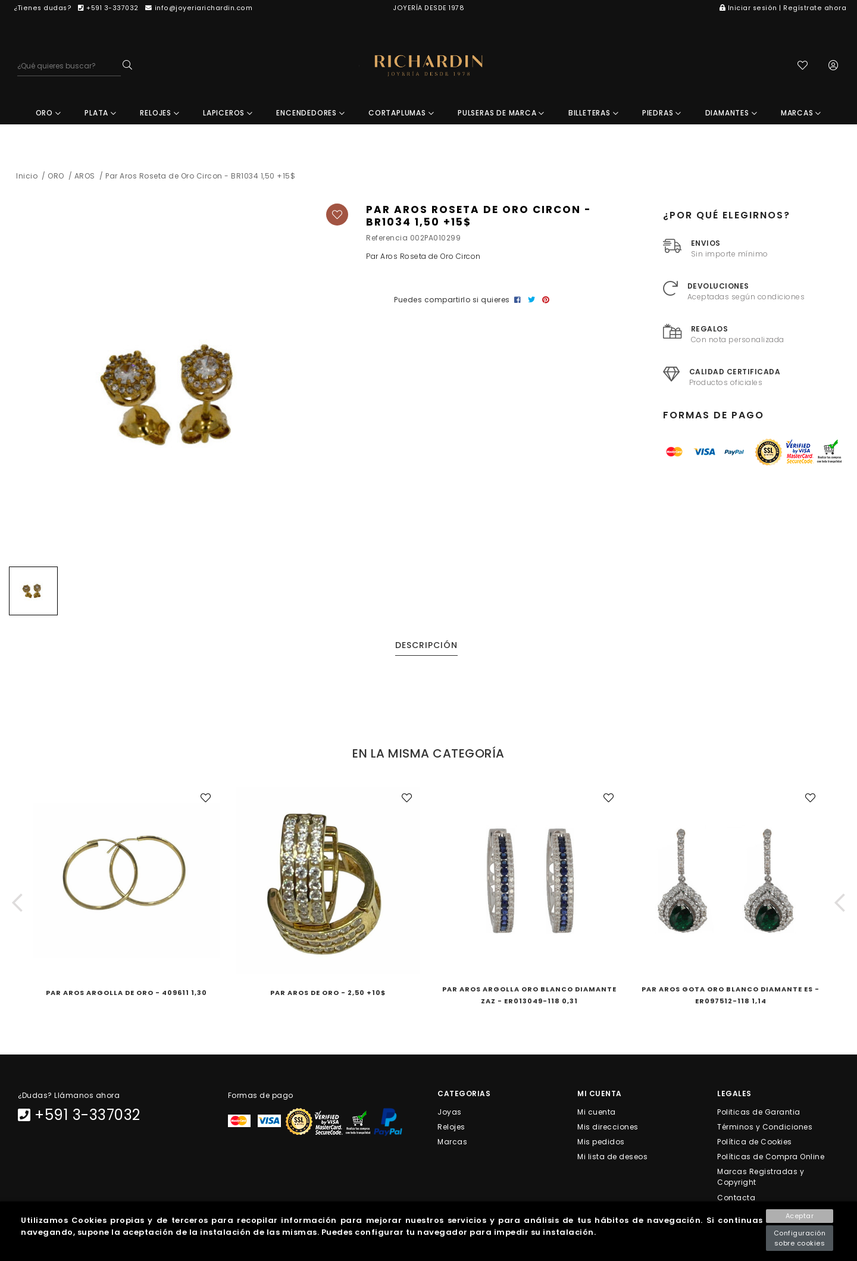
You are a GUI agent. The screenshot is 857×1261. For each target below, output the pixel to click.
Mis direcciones (608, 1130)
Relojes (451, 1130)
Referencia (387, 241)
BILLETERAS (593, 116)
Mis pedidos (601, 1145)
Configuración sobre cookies (800, 1238)
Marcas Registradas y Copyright (760, 1180)
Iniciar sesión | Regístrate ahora (783, 8)
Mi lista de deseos (612, 1160)
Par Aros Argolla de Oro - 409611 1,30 (126, 996)
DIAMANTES (731, 116)
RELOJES (159, 116)
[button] (17, 906)
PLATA (101, 116)
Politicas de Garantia (758, 1115)
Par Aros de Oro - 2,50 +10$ (328, 996)
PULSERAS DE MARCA (501, 116)
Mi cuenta (596, 1115)
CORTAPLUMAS (401, 116)
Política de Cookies (754, 1145)
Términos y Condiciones (764, 1130)
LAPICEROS (228, 116)
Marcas (452, 1145)
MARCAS (801, 116)
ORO (48, 116)
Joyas (449, 1115)
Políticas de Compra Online (770, 1160)
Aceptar (800, 1216)
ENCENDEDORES (310, 116)
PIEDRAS (661, 116)
